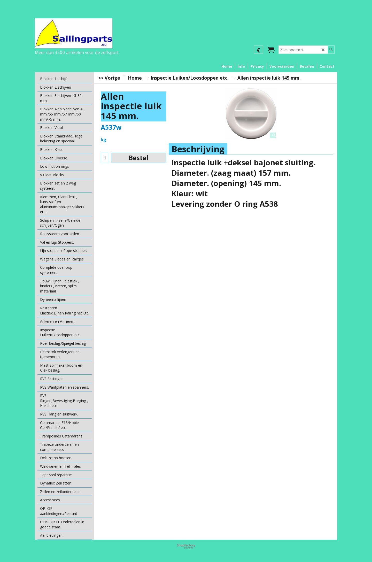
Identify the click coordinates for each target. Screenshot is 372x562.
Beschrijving (198, 149)
